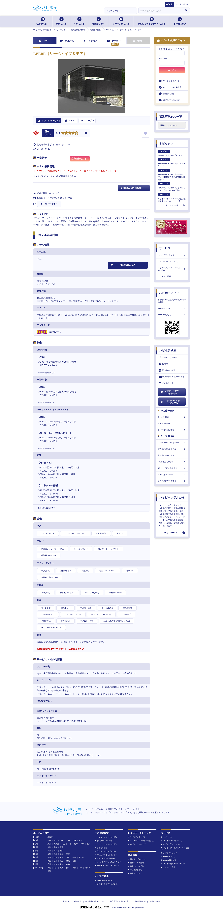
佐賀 (55, 868)
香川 (49, 864)
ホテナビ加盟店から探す (105, 858)
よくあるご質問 (172, 276)
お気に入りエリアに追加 (130, 188)
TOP (43, 40)
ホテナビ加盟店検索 (172, 430)
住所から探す (42, 21)
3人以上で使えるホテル (172, 468)
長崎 (61, 868)
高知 (68, 864)
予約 (137, 40)
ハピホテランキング (172, 255)
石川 (49, 851)
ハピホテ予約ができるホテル (170, 392)
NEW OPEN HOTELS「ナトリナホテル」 (171, 162)
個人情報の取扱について (95, 901)
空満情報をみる (80, 159)
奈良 (74, 857)
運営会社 (66, 901)
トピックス (166, 143)
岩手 (68, 840)
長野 (61, 847)
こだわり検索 (166, 383)
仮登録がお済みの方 (171, 100)
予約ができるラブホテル (105, 851)
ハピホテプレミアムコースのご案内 (172, 269)
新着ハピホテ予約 (136, 866)
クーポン (113, 40)
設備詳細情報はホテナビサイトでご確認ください (60, 649)
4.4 (58, 133)
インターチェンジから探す (106, 837)
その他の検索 (179, 21)
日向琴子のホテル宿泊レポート (108, 884)
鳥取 (61, 861)
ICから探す (79, 21)
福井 (61, 851)
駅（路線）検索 (167, 370)
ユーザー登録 (181, 4)
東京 (49, 844)
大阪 (49, 857)
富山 (55, 851)
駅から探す (61, 21)
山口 (74, 861)
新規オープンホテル (136, 859)
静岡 (61, 854)
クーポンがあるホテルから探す (108, 862)
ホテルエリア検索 (168, 357)
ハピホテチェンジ (169, 853)
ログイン (172, 70)
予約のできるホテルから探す (152, 21)
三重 (68, 854)
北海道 (50, 837)
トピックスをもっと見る (176, 205)
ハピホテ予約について (170, 844)
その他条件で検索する (172, 481)
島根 (68, 861)
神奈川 (56, 844)
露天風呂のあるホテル (172, 449)
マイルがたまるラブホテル (106, 855)
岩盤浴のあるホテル (172, 455)
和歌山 (81, 857)
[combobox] (160, 11)
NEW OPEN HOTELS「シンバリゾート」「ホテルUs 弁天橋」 (171, 186)
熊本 (68, 868)
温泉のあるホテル (172, 474)
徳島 (55, 864)
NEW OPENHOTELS (103, 880)
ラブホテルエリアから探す (171, 377)
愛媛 (61, 864)
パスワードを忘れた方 (172, 87)
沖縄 (49, 871)
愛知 (49, 854)
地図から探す (98, 21)
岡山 (49, 861)
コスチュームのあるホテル (172, 443)
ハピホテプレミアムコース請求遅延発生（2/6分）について (172, 197)
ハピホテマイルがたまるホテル (170, 401)
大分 (74, 868)
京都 (61, 857)
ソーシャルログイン (171, 81)
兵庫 (55, 857)
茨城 (82, 844)
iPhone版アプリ (172, 308)
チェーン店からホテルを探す (107, 866)
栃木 (76, 844)
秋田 (55, 840)
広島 (55, 861)
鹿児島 (87, 868)
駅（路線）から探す (103, 841)
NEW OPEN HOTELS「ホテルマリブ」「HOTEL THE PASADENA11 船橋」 (171, 175)
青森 (49, 840)
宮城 (74, 840)
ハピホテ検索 (167, 350)
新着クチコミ (134, 873)
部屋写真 (67, 40)
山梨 (55, 847)
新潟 (49, 847)
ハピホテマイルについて (172, 261)
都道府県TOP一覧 (170, 116)
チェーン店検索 (172, 423)
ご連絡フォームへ (170, 533)
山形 (61, 840)
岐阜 (55, 854)
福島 (80, 840)
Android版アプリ (172, 315)
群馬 (88, 844)
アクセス (90, 40)
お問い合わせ (155, 901)
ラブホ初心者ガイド (136, 837)
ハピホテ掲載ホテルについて (173, 864)
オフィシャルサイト (49, 204)
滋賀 (68, 857)
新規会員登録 (168, 94)
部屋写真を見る (123, 265)
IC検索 (163, 364)
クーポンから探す (121, 21)
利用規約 (77, 901)
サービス (165, 248)
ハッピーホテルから (172, 497)
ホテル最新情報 (135, 870)
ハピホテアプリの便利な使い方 (141, 841)
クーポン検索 (172, 417)
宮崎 (80, 868)
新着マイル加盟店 (136, 863)
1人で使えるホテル (172, 462)
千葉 (69, 844)
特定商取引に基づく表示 (120, 901)
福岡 (49, 868)
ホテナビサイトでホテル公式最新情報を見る (54, 176)
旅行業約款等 (139, 901)
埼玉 (63, 844)
